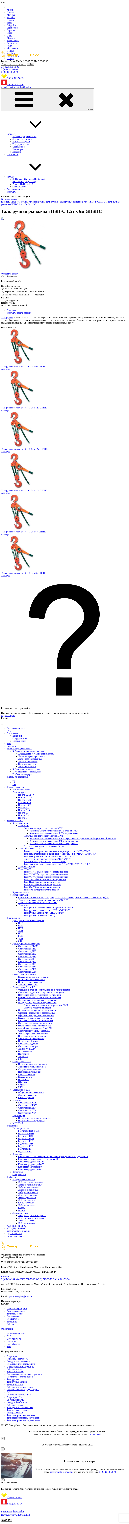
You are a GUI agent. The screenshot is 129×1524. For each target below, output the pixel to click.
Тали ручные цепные (17, 1382)
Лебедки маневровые (28, 1187)
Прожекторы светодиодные (31, 1120)
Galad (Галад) (19, 186)
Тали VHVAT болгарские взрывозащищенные (46, 872)
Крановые (17, 1154)
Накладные (23, 1054)
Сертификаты (19, 741)
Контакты (11, 192)
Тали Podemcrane (26, 866)
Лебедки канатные (27, 1223)
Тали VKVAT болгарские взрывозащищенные (46, 874)
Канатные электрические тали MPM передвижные (54, 843)
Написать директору (11, 1301)
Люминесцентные (21, 789)
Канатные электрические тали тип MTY (43, 828)
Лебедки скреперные (28, 1190)
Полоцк (10, 51)
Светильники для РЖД (29, 1043)
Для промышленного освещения (28, 920)
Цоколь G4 (23, 818)
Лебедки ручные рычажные (20, 1387)
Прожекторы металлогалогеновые (34, 1118)
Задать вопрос (8, 715)
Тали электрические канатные (21, 1415)
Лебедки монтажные (28, 1192)
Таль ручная (7, 317)
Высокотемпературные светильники (35, 1018)
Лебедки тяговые (26, 1205)
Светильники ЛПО (27, 964)
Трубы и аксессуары (22, 774)
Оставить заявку (9, 199)
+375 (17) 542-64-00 (16, 1226)
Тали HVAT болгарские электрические (42, 882)
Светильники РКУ (27, 1113)
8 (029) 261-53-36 (15, 84)
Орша (9, 35)
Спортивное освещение (29, 1069)
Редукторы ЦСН (26, 1138)
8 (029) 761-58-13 (15, 78)
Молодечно (12, 48)
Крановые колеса (21, 892)
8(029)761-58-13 (14, 1497)
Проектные (23, 1079)
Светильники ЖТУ (27, 1102)
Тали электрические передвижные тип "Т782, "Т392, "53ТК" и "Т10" (57, 864)
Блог (9, 743)
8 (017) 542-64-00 (9, 69)
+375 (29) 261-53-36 (16, 1228)
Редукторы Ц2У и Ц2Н (29, 1131)
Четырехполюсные (16, 1236)
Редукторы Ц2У (14, 1397)
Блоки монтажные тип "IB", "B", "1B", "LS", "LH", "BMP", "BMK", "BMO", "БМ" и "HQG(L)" (63, 897)
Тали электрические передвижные (23, 1420)
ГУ (14, 782)
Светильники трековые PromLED (34, 1031)
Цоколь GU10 (24, 800)
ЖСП (20, 941)
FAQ (9, 730)
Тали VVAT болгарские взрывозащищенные (45, 879)
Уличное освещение (28, 984)
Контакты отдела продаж (19, 313)
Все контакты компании (15, 1514)
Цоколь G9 (23, 815)
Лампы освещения (21, 141)
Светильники (19, 147)
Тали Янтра (23, 825)
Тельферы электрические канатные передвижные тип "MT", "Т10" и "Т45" (60, 854)
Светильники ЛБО (27, 966)
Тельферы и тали (21, 144)
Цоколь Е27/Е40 (26, 795)
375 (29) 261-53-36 (10, 67)
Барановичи (12, 28)
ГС (14, 779)
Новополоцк (13, 40)
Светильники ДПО (27, 951)
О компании (12, 154)
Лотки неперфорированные (31, 756)
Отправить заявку (9, 274)
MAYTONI (18, 1123)
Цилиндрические (21, 1128)
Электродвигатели (27, 1197)
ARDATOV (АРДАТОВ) (24, 181)
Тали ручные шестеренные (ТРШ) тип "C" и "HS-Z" (49, 907)
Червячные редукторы (17, 1359)
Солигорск (12, 43)
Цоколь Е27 (23, 807)
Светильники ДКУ (27, 1108)
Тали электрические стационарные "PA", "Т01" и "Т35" (50, 856)
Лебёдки (17, 152)
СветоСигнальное (26, 1074)
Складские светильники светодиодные (36, 1013)
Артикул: (64, 366)
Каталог (32, 134)
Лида (9, 45)
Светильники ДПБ (27, 954)
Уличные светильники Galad (32, 1067)
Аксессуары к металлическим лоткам (36, 754)
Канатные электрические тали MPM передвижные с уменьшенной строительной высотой (73, 838)
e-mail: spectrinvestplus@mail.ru (16, 87)
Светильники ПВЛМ (28, 946)
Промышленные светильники (32, 1064)
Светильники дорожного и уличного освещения (41, 992)
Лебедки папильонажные (30, 1185)
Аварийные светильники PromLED (35, 1028)
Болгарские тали (20, 823)
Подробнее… (95, 1434)
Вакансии (17, 736)
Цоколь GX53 (24, 805)
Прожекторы (19, 1115)
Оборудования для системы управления (37, 1002)
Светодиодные (19, 792)
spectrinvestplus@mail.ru (18, 1231)
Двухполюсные (14, 1233)
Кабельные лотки (15, 1371)
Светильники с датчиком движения (35, 1023)
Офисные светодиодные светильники (36, 1015)
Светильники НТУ (27, 1110)
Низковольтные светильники (32, 1036)
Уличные (17, 1100)
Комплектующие (26, 1097)
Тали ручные (52, 202)
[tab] (67, 310)
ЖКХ (20, 1059)
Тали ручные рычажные (18, 1410)
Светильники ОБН (27, 969)
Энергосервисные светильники (33, 1033)
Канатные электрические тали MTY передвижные (54, 833)
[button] (2, 218)
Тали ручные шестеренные (20, 1407)
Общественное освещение (30, 982)
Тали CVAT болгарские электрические (42, 887)
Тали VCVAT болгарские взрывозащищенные (46, 877)
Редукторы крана (15, 1384)
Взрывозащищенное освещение (33, 977)
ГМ (14, 784)
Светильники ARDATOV (25, 974)
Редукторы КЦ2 (25, 1146)
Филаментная (24, 802)
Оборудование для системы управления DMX (46, 1005)
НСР (20, 923)
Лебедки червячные (27, 1195)
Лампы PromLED (26, 1049)
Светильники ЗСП (21, 1090)
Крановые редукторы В (29, 1169)
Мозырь (10, 38)
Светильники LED (27, 972)
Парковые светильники (29, 1072)
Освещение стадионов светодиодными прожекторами (44, 990)
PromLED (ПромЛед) (23, 184)
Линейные (23, 1056)
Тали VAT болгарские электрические (41, 889)
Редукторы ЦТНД (26, 1133)
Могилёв (11, 15)
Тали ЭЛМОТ (24, 869)
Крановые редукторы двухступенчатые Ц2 (38, 1159)
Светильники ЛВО (27, 959)
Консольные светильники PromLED (35, 1020)
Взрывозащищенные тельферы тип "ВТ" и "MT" (47, 859)
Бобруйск (11, 25)
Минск (10, 10)
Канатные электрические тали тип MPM (43, 836)
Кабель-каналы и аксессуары (26, 769)
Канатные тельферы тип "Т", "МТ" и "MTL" (45, 861)
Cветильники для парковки (31, 1038)
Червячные (18, 1172)
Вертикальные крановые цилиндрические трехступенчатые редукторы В (53, 1156)
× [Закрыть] (2, 1438)
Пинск (10, 33)
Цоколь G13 (24, 810)
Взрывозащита (25, 1077)
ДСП (20, 938)
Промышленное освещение (31, 979)
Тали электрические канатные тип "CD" (37, 902)
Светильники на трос (28, 1046)
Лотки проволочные (27, 761)
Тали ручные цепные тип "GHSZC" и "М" (44, 913)
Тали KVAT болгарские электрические (42, 884)
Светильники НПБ (27, 948)
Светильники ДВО (27, 961)
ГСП (20, 936)
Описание (11, 310)
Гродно (10, 20)
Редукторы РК (25, 1151)
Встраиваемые (25, 1051)
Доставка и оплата (16, 189)
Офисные (22, 1082)
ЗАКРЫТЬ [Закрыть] (6, 1520)
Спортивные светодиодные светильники (37, 1000)
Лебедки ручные (20, 1213)
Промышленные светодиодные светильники (39, 995)
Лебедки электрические (24, 1179)
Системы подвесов (27, 764)
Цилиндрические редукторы (20, 1366)
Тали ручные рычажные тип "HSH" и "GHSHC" (83, 202)
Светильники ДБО (27, 956)
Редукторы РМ (25, 1149)
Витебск (11, 17)
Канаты (21, 1208)
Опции (21, 1210)
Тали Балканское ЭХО (28, 848)
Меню (47, 100)
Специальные (19, 1174)
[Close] (2, 1241)
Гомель (10, 12)
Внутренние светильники (19, 1394)
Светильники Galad (22, 1061)
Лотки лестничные (27, 766)
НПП (20, 933)
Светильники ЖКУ (27, 1105)
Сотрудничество (20, 738)
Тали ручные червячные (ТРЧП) (39, 915)
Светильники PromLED (24, 987)
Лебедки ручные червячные (31, 1218)
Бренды (32, 176)
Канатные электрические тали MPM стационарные (54, 841)
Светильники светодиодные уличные (24, 1374)
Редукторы (18, 149)
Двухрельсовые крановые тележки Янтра (44, 846)
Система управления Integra (37, 1007)
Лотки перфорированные (30, 759)
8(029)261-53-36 (14, 1503)
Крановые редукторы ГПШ (31, 1161)
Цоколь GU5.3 (25, 797)
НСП (20, 928)
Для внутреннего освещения (26, 943)
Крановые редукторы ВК (30, 1167)
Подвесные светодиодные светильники (37, 1010)
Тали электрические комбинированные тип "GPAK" (43, 900)
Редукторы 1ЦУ (26, 1143)
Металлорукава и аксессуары (27, 771)
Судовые (22, 1084)
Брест (9, 22)
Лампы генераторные (23, 139)
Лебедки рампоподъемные (31, 1182)
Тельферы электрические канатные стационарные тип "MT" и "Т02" (57, 851)
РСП (20, 925)
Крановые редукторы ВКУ (31, 1164)
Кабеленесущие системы (24, 136)
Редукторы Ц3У (26, 1136)
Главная (5, 202)
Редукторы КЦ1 (25, 1141)
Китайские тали (36, 202)
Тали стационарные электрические (23, 1418)
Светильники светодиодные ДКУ (23, 1389)
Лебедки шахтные (27, 1200)
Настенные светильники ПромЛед (34, 1025)
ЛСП (20, 931)
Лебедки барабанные (17, 1402)
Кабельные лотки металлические (28, 751)
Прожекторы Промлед (29, 1041)
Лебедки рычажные (27, 1220)
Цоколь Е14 (23, 813)
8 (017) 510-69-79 (9, 72)
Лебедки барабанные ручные (32, 1215)
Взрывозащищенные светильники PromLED (39, 997)
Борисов (11, 30)
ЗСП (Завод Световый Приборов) (29, 179)
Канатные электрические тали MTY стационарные (54, 830)
